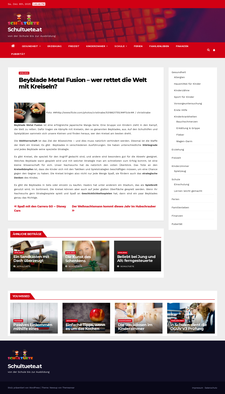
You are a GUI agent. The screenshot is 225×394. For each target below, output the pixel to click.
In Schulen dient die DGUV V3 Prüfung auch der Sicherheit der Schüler (188, 330)
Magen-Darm (184, 141)
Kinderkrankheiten (185, 116)
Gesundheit (31, 46)
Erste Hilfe (180, 110)
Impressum (197, 388)
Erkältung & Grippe (188, 128)
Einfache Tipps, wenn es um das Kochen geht (85, 328)
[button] (208, 50)
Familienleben (159, 46)
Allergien (179, 77)
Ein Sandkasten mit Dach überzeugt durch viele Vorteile (31, 260)
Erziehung (55, 46)
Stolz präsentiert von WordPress (24, 388)
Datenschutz (210, 388)
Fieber (180, 134)
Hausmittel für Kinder (187, 83)
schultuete (21, 266)
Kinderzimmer (97, 46)
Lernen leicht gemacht (188, 190)
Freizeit (73, 46)
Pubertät (18, 54)
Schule (121, 46)
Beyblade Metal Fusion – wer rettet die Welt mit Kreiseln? (83, 83)
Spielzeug (24, 73)
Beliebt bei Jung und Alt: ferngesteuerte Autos (136, 260)
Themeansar (68, 388)
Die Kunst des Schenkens (78, 259)
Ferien (138, 46)
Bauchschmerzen (187, 121)
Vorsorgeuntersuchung (188, 103)
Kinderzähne (182, 90)
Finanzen (182, 46)
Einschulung (181, 184)
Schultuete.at (25, 29)
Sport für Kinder (184, 96)
